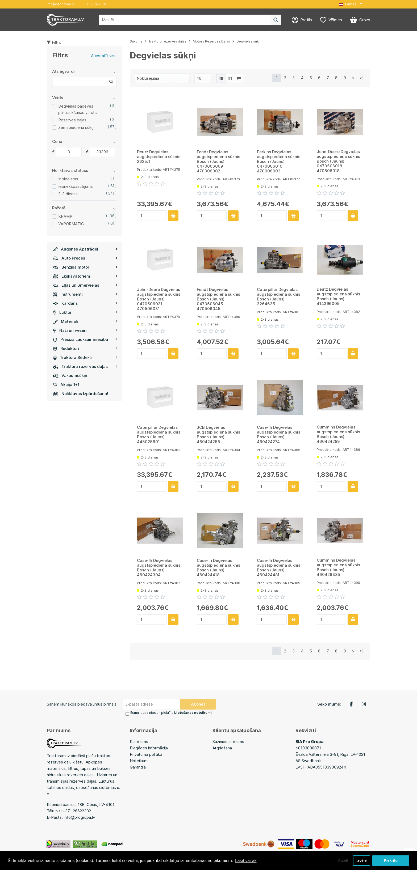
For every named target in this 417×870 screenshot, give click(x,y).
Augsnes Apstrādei (85, 249)
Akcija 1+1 (66, 384)
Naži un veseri (85, 330)
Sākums (136, 41)
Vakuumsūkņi (70, 375)
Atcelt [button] (342, 860)
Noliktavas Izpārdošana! (80, 393)
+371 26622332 (94, 4)
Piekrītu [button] (391, 860)
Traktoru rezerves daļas (85, 366)
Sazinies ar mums (228, 741)
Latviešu (348, 4)
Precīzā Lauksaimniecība (85, 339)
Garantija (138, 766)
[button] (350, 4)
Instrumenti (85, 294)
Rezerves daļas (72, 119)
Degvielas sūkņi (248, 41)
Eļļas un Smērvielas (85, 285)
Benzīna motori (85, 267)
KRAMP (65, 216)
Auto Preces (85, 258)
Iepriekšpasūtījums (75, 186)
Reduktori (85, 348)
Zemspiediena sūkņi (76, 127)
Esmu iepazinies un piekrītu (170, 713)
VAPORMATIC (71, 223)
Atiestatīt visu (103, 55)
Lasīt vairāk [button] (246, 860)
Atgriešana (222, 747)
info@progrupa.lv (60, 4)
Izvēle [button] (361, 860)
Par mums (139, 741)
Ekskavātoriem (85, 276)
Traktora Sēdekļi (85, 357)
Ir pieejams (68, 178)
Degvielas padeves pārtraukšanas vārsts (77, 109)
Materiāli (85, 321)
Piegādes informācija (149, 747)
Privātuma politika (146, 753)
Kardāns (85, 303)
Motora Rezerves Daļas (211, 41)
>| (362, 77)
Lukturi (85, 312)
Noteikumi (139, 760)
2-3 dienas (68, 193)
